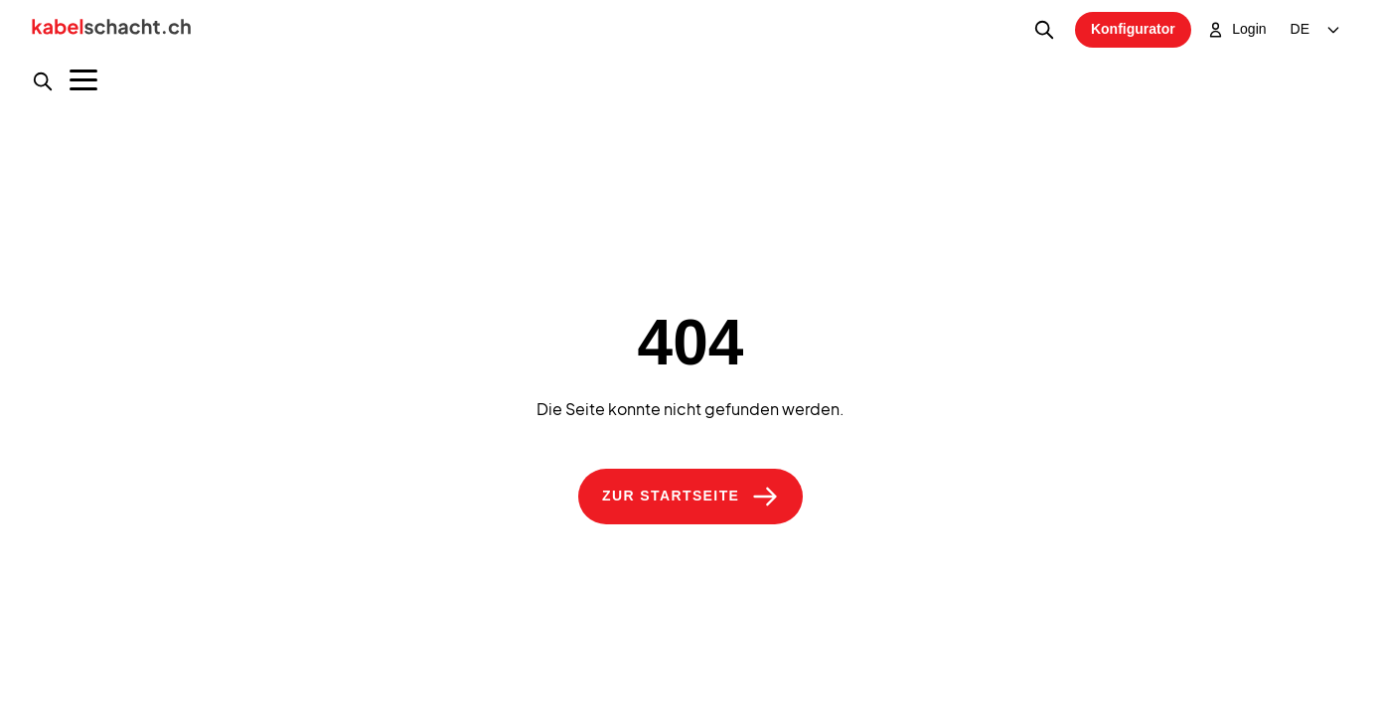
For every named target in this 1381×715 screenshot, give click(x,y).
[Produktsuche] (43, 81)
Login (1237, 30)
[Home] (111, 30)
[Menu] (83, 80)
